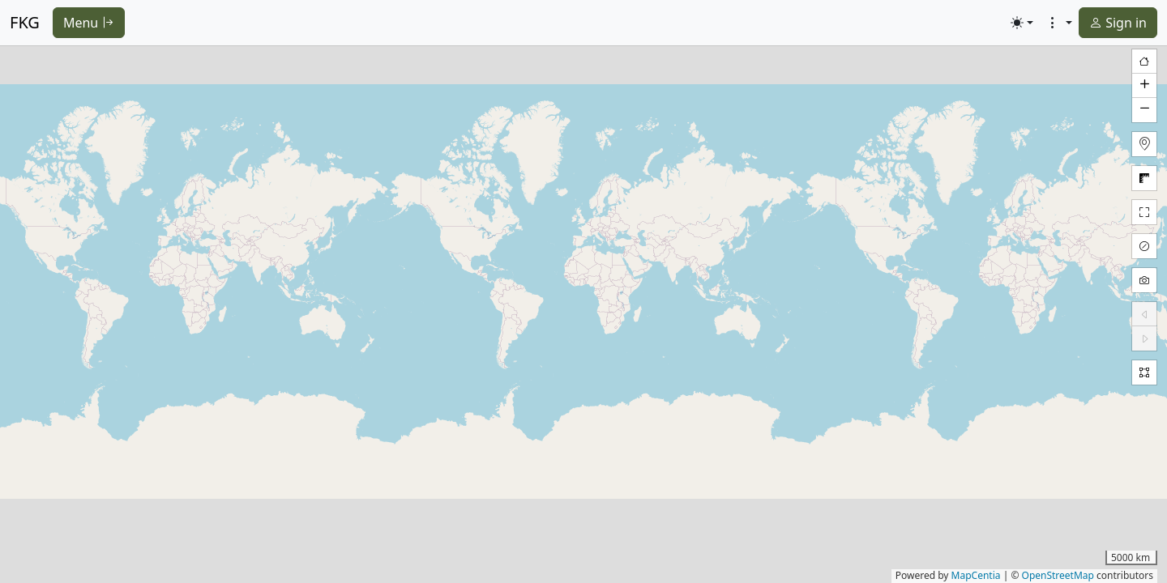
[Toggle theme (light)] (1022, 22)
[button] (1144, 86)
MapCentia (976, 575)
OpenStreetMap (1058, 575)
